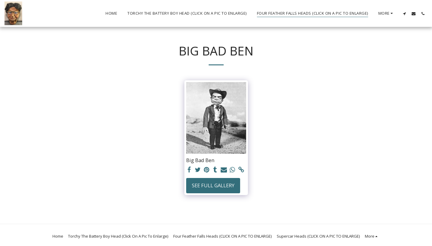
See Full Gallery (213, 185)
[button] (404, 13)
